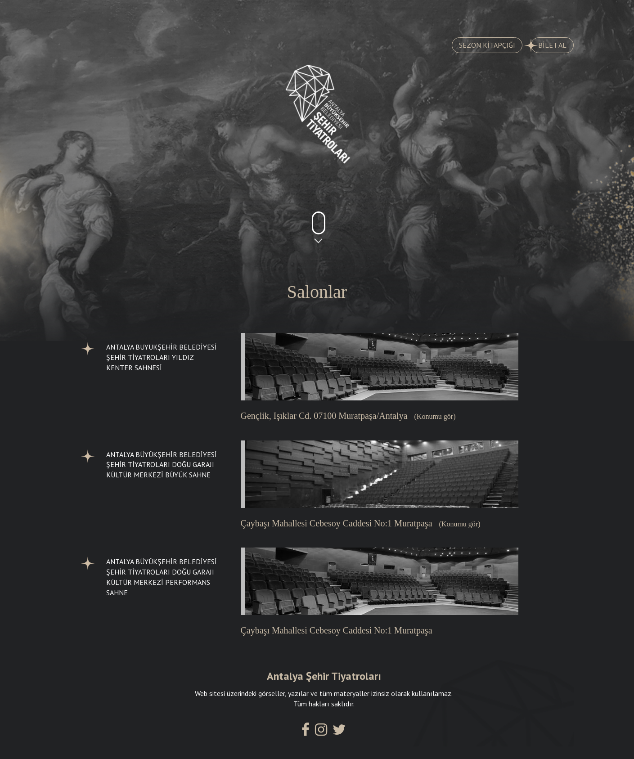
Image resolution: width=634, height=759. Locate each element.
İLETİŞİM (532, 14)
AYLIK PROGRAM (266, 14)
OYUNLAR (104, 14)
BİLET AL (549, 45)
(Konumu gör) (435, 416)
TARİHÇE (180, 14)
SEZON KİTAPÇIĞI (487, 44)
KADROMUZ (358, 14)
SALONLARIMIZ (447, 14)
